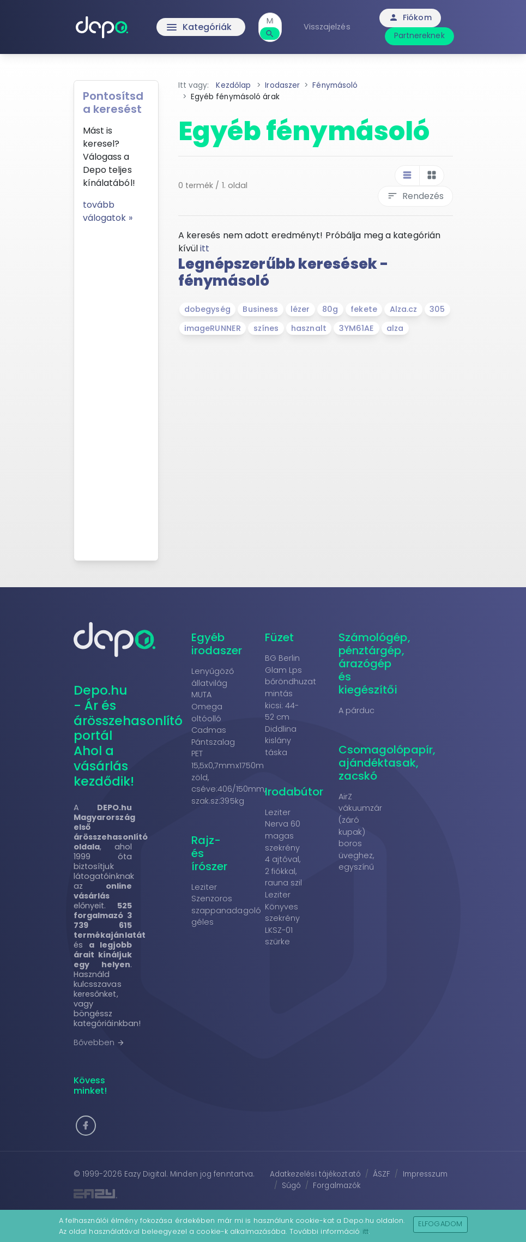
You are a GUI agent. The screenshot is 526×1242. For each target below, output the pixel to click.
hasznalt (309, 328)
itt (204, 248)
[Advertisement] (116, 388)
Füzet (279, 637)
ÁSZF (381, 1174)
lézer (300, 309)
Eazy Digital (145, 1174)
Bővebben (99, 1042)
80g (330, 309)
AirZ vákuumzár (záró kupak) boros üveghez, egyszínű (360, 832)
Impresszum (425, 1174)
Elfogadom (440, 1224)
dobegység (207, 309)
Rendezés (415, 196)
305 (437, 309)
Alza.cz (404, 309)
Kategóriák (198, 27)
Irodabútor (294, 791)
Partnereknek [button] (419, 35)
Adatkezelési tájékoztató (315, 1174)
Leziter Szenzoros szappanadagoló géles (226, 905)
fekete (363, 309)
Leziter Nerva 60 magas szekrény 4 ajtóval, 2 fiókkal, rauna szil (284, 848)
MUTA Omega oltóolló (207, 706)
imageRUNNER (212, 328)
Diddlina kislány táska (281, 741)
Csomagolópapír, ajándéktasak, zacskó (387, 762)
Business (260, 309)
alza (394, 328)
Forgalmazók (336, 1185)
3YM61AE (356, 328)
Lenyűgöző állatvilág (212, 677)
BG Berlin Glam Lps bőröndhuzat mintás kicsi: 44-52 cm (291, 687)
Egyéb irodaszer (217, 644)
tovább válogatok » (107, 211)
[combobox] (270, 21)
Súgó (291, 1185)
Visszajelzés (327, 26)
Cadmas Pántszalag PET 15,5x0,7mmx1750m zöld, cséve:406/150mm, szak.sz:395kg (228, 765)
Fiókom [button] (410, 17)
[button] (86, 1126)
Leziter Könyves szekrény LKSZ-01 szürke (282, 918)
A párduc (356, 710)
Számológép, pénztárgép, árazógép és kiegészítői (374, 663)
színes (266, 328)
